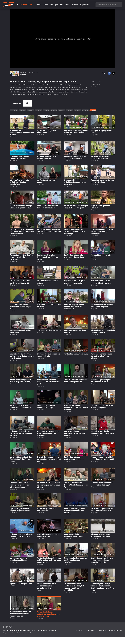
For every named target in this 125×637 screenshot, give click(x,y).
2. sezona (85, 110)
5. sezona (61, 110)
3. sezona (77, 110)
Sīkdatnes (102, 630)
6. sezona (54, 110)
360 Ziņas (54, 5)
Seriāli (38, 5)
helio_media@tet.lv (47, 630)
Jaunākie (74, 5)
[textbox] (109, 5)
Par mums (79, 630)
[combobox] (109, 4)
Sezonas (16, 103)
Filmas (45, 5)
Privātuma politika (90, 630)
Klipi (27, 103)
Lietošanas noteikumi (115, 630)
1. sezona (93, 110)
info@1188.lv (19, 630)
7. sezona (46, 110)
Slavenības (64, 5)
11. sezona (14, 110)
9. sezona (30, 110)
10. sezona (22, 110)
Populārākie (85, 5)
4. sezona (69, 110)
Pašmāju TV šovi (27, 5)
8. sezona (38, 110)
